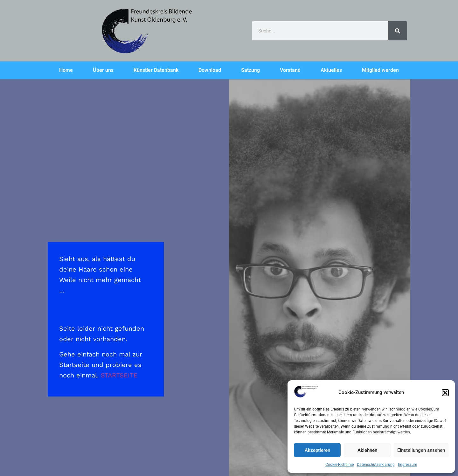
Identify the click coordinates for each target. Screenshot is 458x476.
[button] (445, 393)
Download (209, 70)
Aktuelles (331, 70)
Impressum (407, 464)
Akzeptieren (317, 450)
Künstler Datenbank (156, 70)
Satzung (250, 70)
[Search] (397, 30)
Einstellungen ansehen (421, 450)
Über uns (103, 70)
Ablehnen (367, 450)
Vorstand (290, 70)
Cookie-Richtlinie (339, 464)
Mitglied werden (380, 70)
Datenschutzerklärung (376, 464)
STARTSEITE (119, 375)
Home (66, 70)
